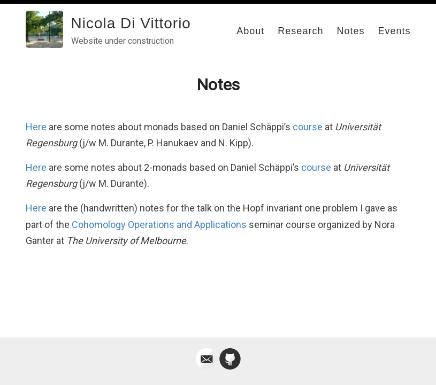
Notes (350, 31)
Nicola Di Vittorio (131, 23)
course (308, 126)
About (250, 31)
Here (36, 126)
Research (300, 31)
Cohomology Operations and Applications (159, 224)
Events (394, 31)
